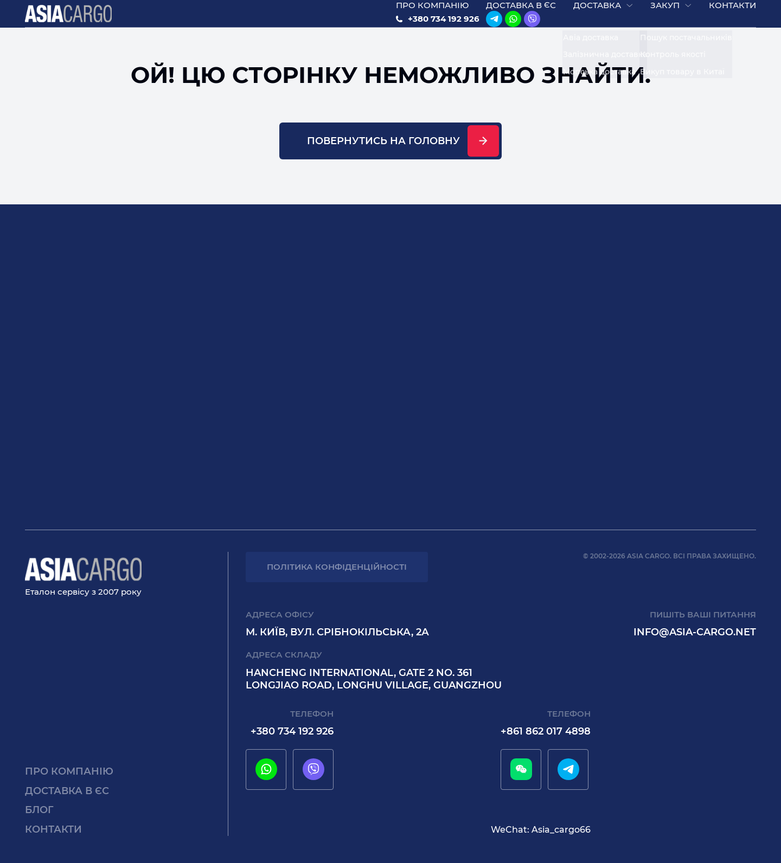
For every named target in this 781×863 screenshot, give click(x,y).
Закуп (665, 12)
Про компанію (432, 12)
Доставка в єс (521, 12)
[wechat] (521, 769)
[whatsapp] (513, 25)
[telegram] (494, 25)
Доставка (597, 12)
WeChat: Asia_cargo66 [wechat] (541, 830)
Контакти (732, 12)
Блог (39, 810)
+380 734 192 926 (443, 25)
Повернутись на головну (383, 153)
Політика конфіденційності (337, 567)
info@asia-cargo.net (694, 632)
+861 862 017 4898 (546, 731)
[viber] (532, 25)
